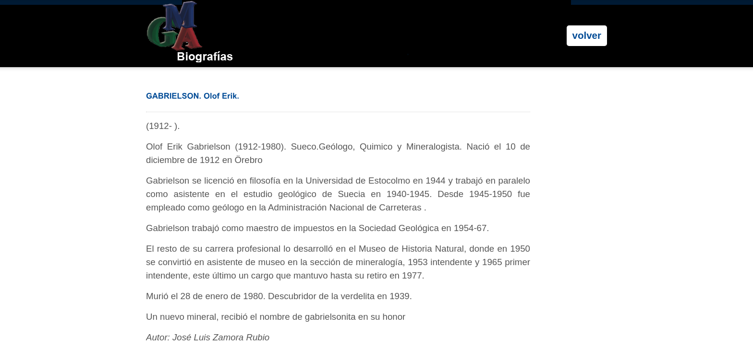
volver (586, 35)
